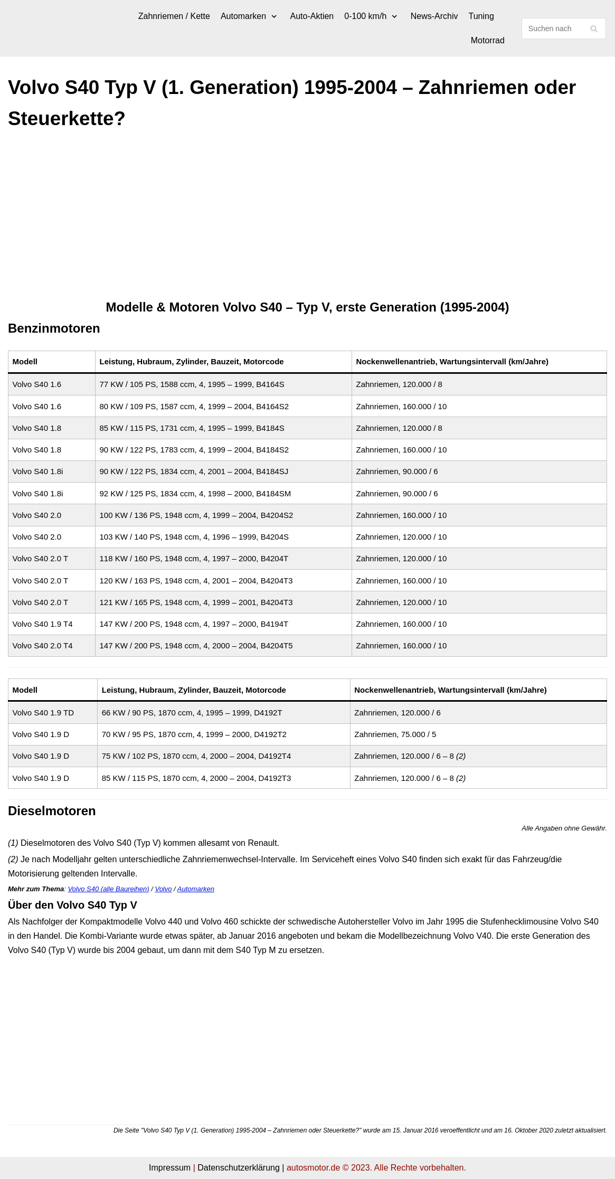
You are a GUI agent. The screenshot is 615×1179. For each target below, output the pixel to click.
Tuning (481, 16)
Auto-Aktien (312, 16)
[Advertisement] (307, 219)
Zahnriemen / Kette (174, 16)
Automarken (195, 889)
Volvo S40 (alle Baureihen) (108, 889)
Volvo (163, 889)
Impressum (170, 1167)
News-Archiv (434, 16)
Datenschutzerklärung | (240, 1167)
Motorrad (488, 40)
